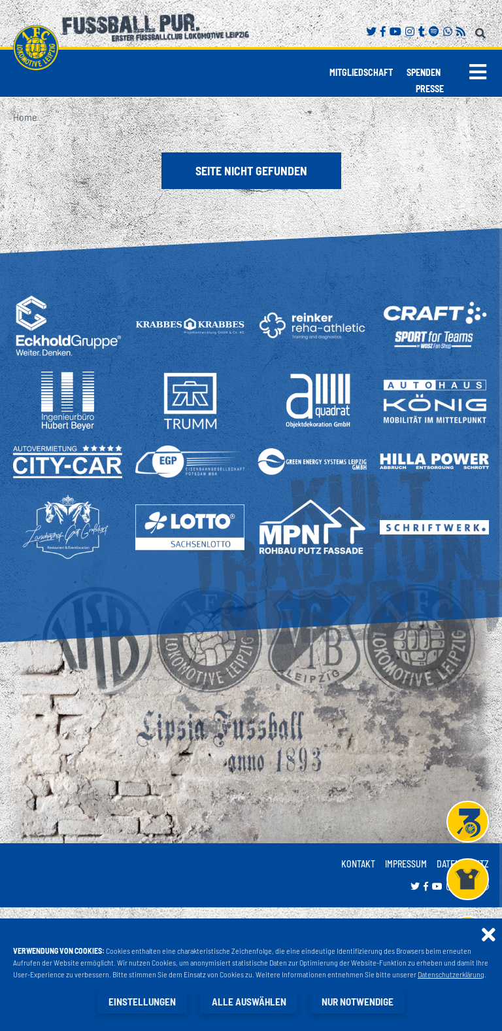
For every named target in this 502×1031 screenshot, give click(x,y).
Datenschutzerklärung (451, 974)
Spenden (424, 72)
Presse (430, 88)
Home (25, 117)
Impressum (406, 863)
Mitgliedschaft (361, 72)
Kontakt (358, 863)
